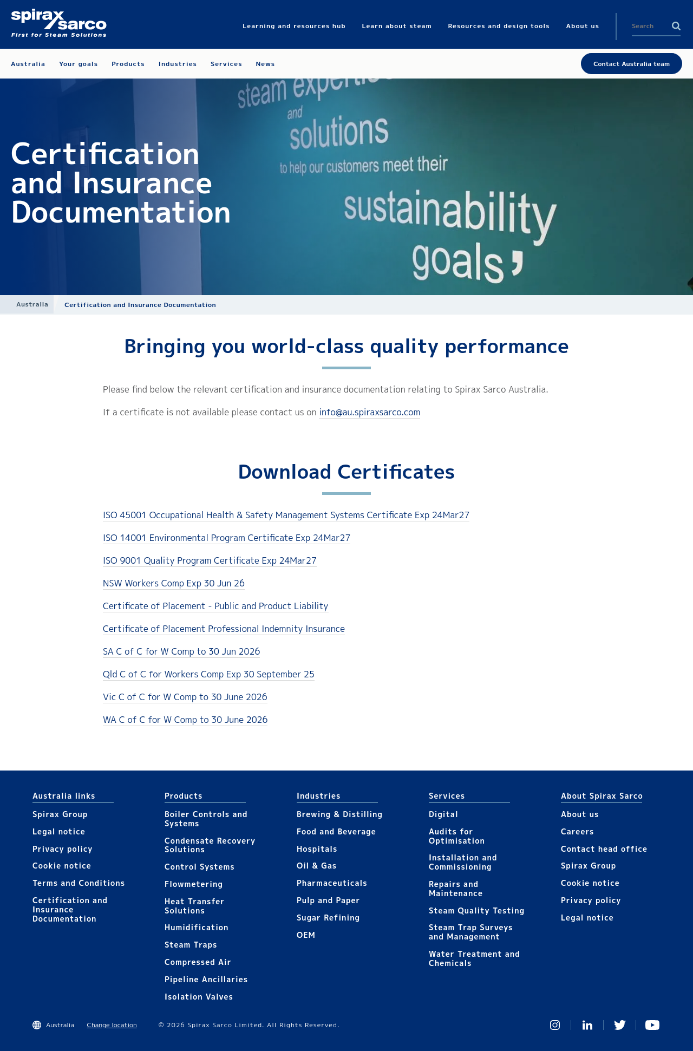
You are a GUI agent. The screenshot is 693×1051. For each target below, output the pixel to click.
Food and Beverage (336, 831)
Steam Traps (191, 944)
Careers (577, 831)
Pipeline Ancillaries (206, 979)
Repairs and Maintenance (456, 888)
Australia (32, 304)
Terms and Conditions (78, 883)
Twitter (620, 1025)
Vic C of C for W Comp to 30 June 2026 (185, 697)
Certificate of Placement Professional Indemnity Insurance (224, 629)
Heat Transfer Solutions (195, 906)
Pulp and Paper (328, 900)
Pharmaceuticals (332, 883)
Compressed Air (198, 962)
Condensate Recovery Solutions (210, 845)
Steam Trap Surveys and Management (471, 932)
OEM (306, 935)
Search (676, 26)
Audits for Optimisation (457, 836)
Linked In (587, 1025)
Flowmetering (194, 884)
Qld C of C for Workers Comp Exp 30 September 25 (209, 674)
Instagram (555, 1025)
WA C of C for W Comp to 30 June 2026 (185, 720)
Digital (444, 814)
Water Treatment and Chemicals (474, 958)
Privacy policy (62, 849)
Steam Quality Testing (477, 910)
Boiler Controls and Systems (206, 818)
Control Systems (200, 866)
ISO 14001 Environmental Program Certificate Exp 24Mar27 (226, 538)
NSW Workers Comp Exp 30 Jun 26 (174, 583)
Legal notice (59, 831)
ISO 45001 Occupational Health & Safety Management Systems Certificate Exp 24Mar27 (286, 515)
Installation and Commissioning (463, 862)
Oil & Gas (317, 865)
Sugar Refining (328, 917)
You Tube (652, 1025)
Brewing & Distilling (340, 814)
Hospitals (317, 849)
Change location (112, 1024)
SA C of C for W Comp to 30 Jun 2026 (181, 651)
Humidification (196, 927)
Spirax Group (60, 814)
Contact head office (604, 849)
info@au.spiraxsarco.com (369, 412)
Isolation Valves (199, 996)
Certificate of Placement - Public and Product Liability (216, 606)
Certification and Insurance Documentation (70, 909)
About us (580, 814)
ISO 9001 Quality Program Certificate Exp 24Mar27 (210, 560)
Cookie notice (61, 865)
